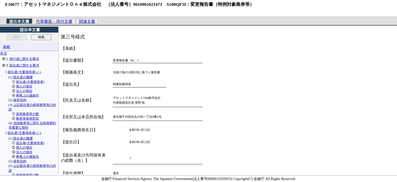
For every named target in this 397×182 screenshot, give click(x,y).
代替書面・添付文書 (54, 21)
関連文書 (87, 21)
